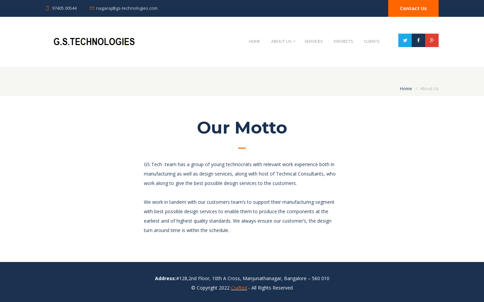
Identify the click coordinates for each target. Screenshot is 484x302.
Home (254, 41)
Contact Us (413, 8)
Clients (371, 41)
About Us (281, 41)
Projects (343, 41)
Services (314, 41)
